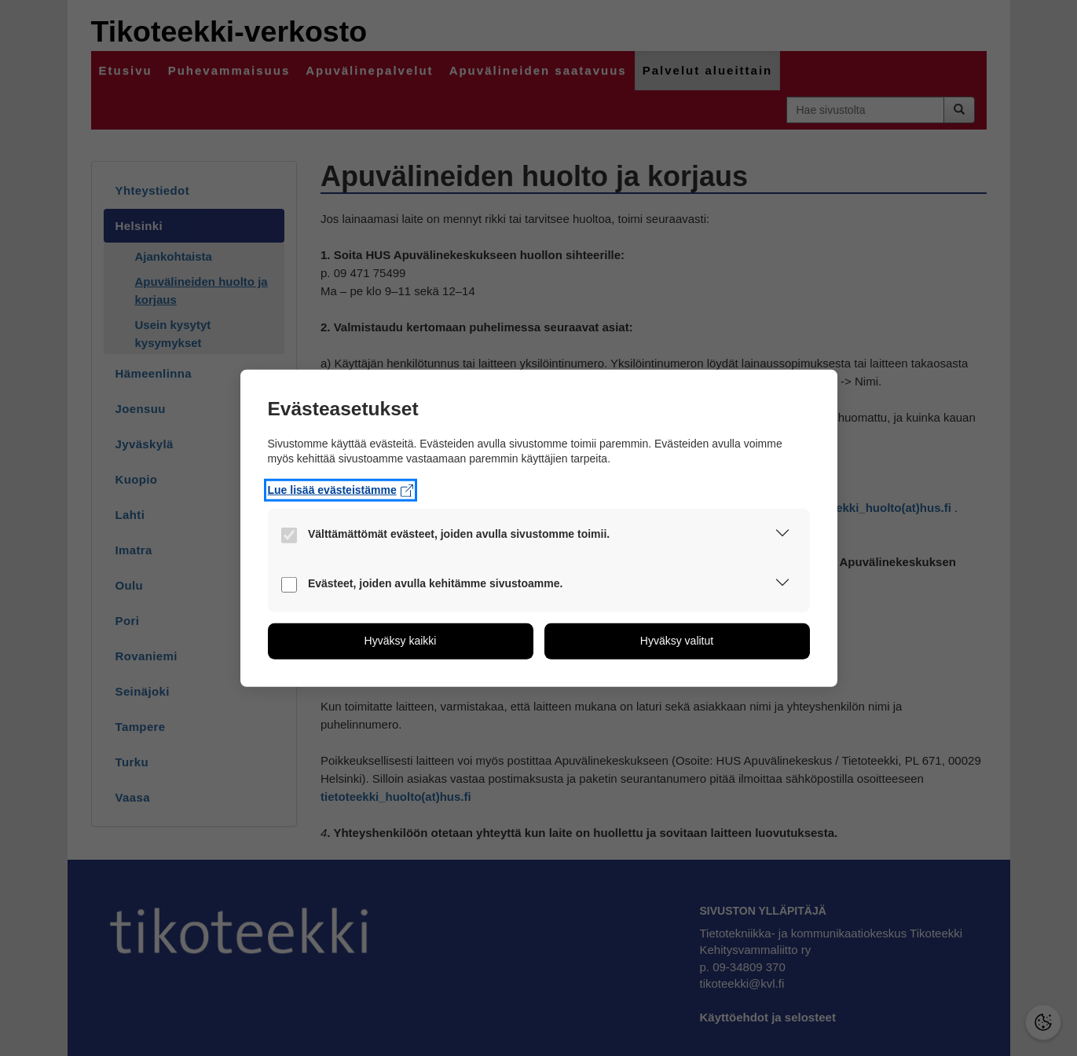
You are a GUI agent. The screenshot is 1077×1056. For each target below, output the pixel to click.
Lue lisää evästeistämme (341, 490)
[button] (782, 536)
